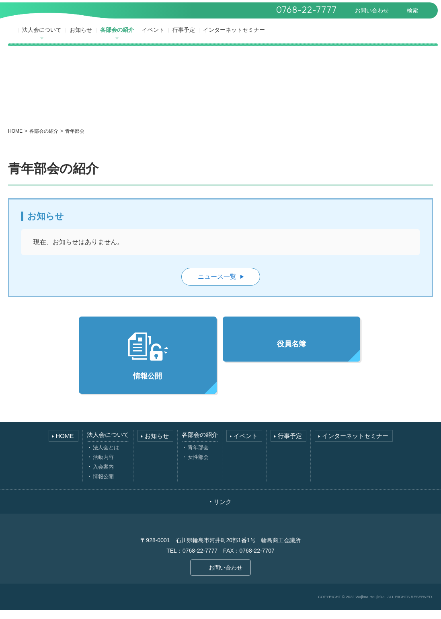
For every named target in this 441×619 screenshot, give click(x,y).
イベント (155, 37)
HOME (15, 140)
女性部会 (198, 466)
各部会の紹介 (119, 37)
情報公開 (147, 364)
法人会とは (106, 457)
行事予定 (185, 37)
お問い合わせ (225, 577)
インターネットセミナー (236, 37)
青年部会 (198, 457)
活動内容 (103, 466)
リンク (222, 511)
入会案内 (103, 476)
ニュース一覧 (217, 285)
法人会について (44, 37)
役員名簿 (291, 353)
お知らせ (83, 37)
